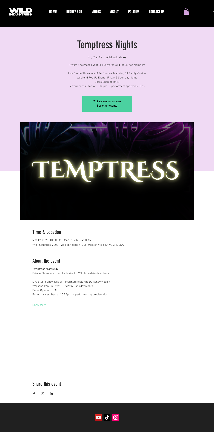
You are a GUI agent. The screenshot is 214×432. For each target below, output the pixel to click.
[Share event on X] (42, 393)
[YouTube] (98, 417)
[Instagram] (115, 417)
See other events (107, 106)
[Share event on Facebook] (34, 393)
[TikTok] (107, 417)
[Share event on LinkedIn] (51, 393)
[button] (186, 11)
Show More (39, 305)
